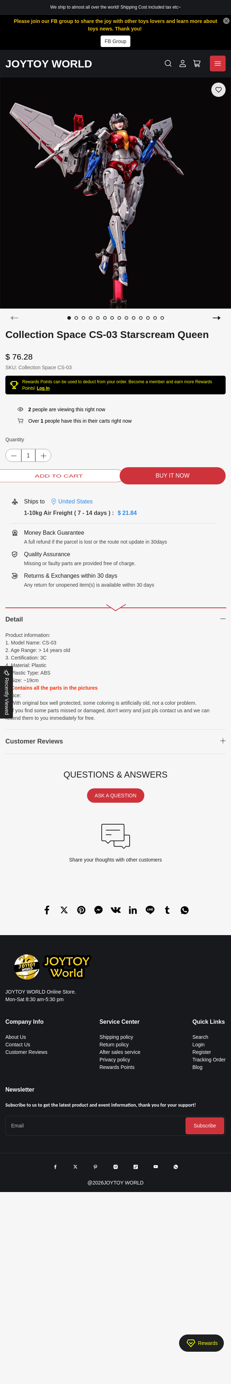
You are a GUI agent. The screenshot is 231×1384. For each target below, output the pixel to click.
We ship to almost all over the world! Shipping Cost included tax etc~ (115, 7)
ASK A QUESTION (115, 795)
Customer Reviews (26, 1052)
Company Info (24, 1022)
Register (201, 1052)
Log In (43, 388)
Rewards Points (117, 1067)
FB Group (115, 41)
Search (200, 1037)
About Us (15, 1037)
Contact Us (17, 1044)
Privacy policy (115, 1059)
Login (198, 1044)
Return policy (114, 1044)
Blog (197, 1067)
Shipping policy (116, 1037)
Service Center (120, 1022)
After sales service (120, 1052)
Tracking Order (209, 1059)
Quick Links (208, 1022)
